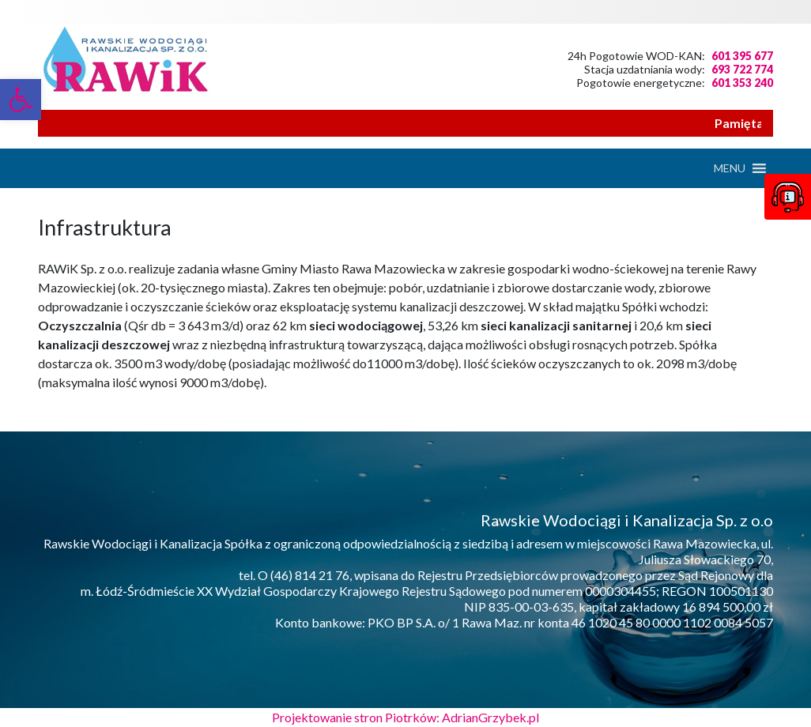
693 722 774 (742, 69)
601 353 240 (742, 82)
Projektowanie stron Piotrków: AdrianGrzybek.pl (405, 717)
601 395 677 (742, 55)
